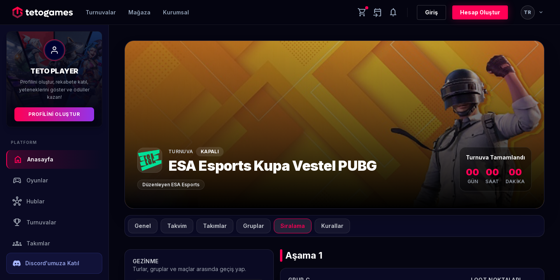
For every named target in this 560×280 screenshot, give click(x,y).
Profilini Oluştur (54, 114)
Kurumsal (176, 12)
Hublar (28, 201)
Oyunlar (30, 180)
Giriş (431, 12)
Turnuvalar (101, 12)
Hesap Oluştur (480, 12)
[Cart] (362, 12)
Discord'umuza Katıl (46, 263)
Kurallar (332, 225)
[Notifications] (393, 12)
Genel (143, 225)
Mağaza (139, 12)
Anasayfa (33, 159)
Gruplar (253, 225)
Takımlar (31, 243)
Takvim (177, 225)
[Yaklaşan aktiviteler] (377, 12)
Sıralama (292, 225)
